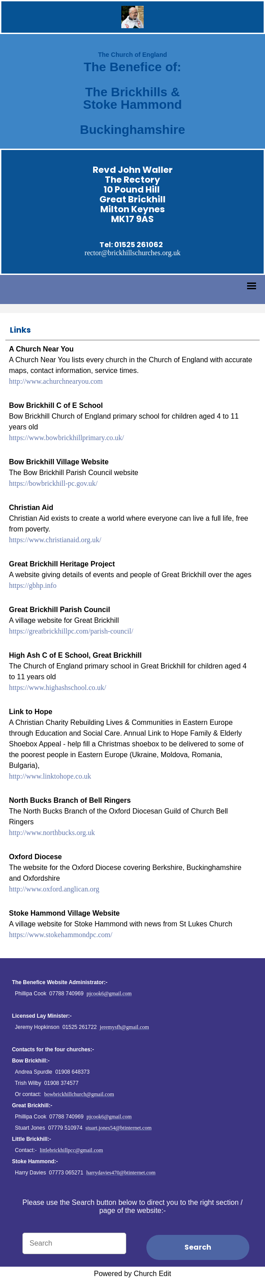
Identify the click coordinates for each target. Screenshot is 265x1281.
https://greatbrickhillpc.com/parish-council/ (71, 631)
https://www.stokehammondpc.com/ (60, 934)
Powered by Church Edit (132, 1273)
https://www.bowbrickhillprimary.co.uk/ (66, 437)
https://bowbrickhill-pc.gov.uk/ (53, 483)
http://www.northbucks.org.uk (52, 832)
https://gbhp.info (32, 585)
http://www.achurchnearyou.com (56, 381)
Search (197, 1247)
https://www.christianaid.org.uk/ (55, 540)
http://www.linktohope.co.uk (50, 776)
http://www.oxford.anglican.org (54, 889)
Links (20, 329)
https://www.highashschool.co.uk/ (57, 687)
